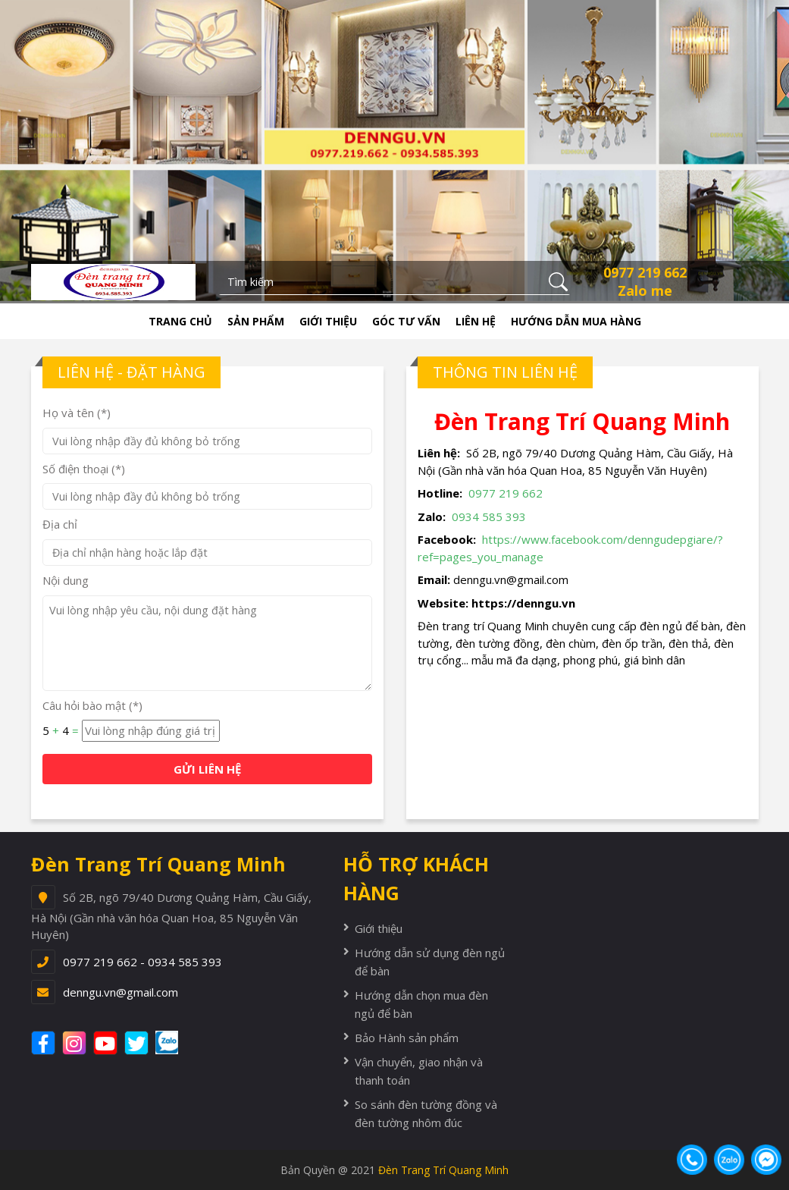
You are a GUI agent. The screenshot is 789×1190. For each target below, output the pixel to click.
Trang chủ (180, 321)
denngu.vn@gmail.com (120, 992)
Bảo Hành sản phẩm (407, 1037)
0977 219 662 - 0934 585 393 (142, 961)
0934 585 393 (489, 516)
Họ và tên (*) (76, 412)
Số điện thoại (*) (83, 468)
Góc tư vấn (406, 321)
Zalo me (645, 290)
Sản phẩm (255, 321)
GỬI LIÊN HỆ (207, 769)
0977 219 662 (645, 272)
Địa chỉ (59, 524)
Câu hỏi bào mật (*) (92, 705)
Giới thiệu (328, 321)
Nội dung (65, 580)
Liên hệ (476, 321)
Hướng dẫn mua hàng (576, 321)
